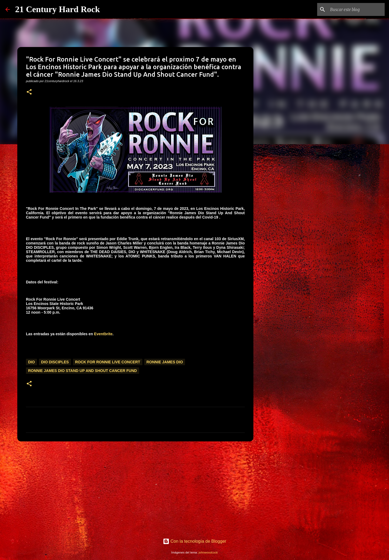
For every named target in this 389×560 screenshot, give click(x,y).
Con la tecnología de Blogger (194, 541)
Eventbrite (103, 334)
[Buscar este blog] (356, 9)
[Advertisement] (135, 487)
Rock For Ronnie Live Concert (107, 362)
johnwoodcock (208, 552)
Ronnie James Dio (164, 362)
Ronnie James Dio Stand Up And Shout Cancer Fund (82, 370)
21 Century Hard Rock (57, 9)
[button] (29, 92)
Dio (31, 362)
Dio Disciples (55, 362)
